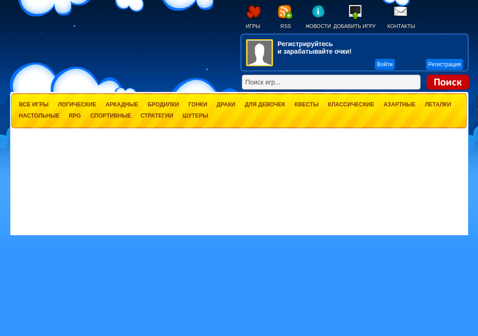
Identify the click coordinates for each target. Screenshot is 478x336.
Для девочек (265, 104)
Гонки (197, 104)
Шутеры (195, 115)
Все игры (34, 104)
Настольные (39, 115)
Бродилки (163, 104)
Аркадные (121, 104)
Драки (226, 104)
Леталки (438, 104)
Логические (77, 104)
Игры (253, 26)
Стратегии (157, 115)
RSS (286, 26)
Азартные (399, 104)
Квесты (306, 104)
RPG (75, 115)
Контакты (401, 26)
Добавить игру (354, 26)
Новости (318, 26)
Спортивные (110, 115)
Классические (351, 104)
